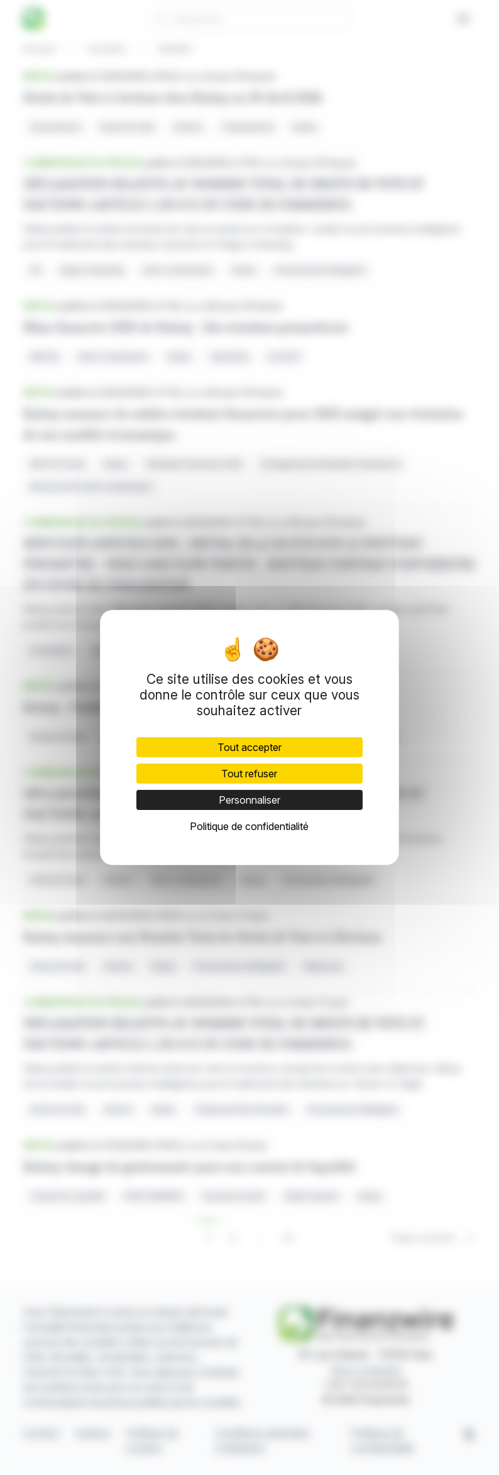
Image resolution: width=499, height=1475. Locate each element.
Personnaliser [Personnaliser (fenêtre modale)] (249, 800)
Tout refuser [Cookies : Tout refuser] (249, 773)
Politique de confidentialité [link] (249, 826)
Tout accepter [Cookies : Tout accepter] (249, 747)
